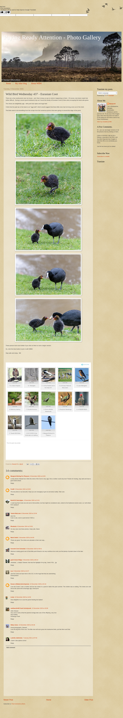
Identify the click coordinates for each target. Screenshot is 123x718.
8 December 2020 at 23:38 (25, 526)
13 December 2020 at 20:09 (40, 608)
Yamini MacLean (16, 513)
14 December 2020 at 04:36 (27, 625)
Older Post (88, 700)
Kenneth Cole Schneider (18, 548)
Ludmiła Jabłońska (16, 638)
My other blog (21, 83)
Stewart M (112, 104)
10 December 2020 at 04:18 (38, 584)
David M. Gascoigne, (17, 500)
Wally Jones (14, 625)
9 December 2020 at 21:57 (21, 571)
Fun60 (12, 489)
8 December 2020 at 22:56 (29, 513)
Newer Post (8, 700)
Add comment (10, 647)
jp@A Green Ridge (16, 560)
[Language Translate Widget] (107, 93)
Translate (109, 95)
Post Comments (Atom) (18, 704)
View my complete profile (104, 121)
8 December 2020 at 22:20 (31, 500)
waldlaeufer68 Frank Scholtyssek (21, 608)
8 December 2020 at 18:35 (37, 476)
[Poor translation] (7, 12)
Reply (12, 483)
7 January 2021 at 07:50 (30, 638)
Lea (12, 571)
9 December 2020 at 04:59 (26, 537)
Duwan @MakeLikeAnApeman (20, 584)
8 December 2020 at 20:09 (22, 489)
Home (8, 83)
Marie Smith (14, 537)
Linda (12, 597)
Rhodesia (13, 526)
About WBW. (36, 83)
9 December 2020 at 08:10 (30, 560)
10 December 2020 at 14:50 (23, 597)
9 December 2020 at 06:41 (34, 548)
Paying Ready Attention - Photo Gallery (52, 37)
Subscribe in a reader (103, 156)
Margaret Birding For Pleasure (20, 476)
